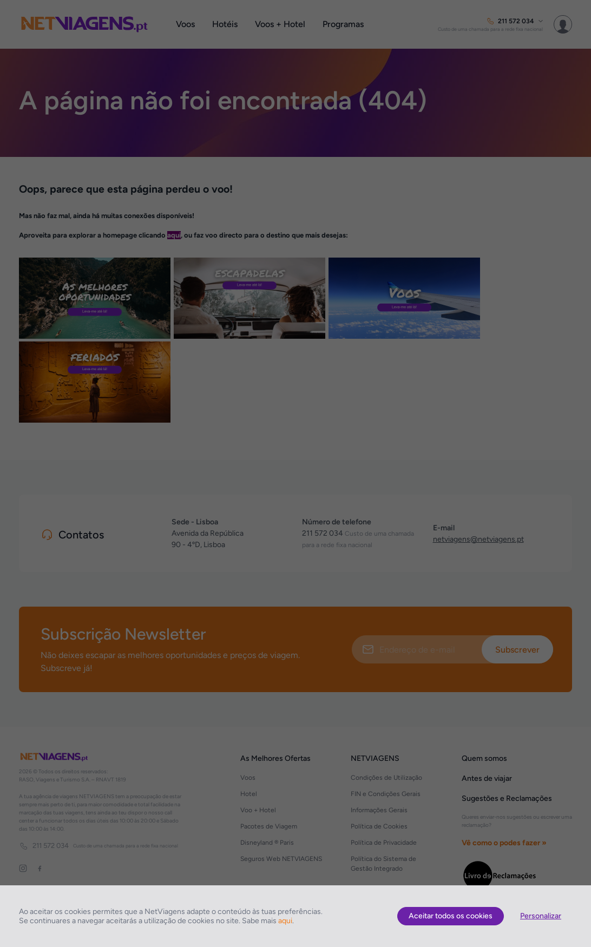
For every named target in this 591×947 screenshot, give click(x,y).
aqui (285, 920)
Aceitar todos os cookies (450, 915)
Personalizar (540, 915)
